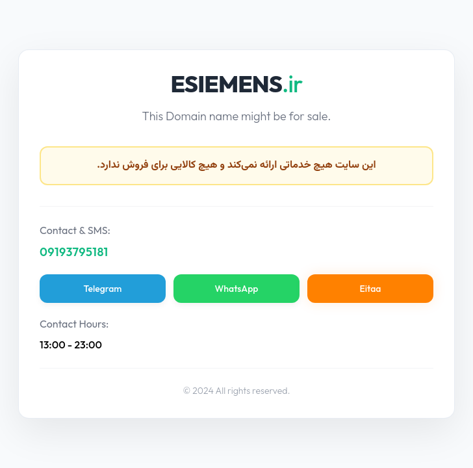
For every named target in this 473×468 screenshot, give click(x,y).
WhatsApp (237, 288)
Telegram (103, 288)
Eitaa (370, 288)
